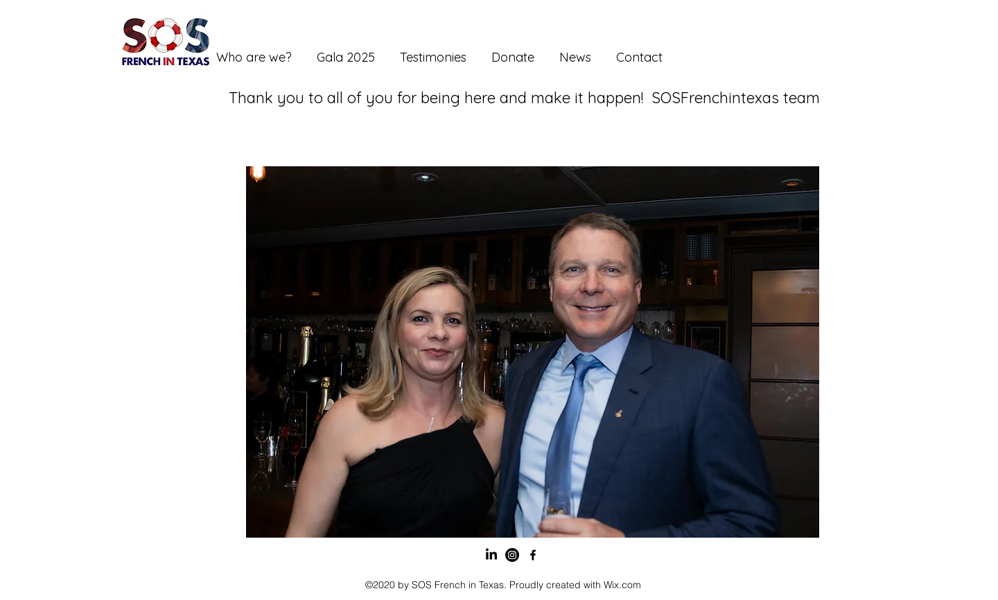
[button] (532, 352)
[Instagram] (512, 555)
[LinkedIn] (491, 555)
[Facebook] (533, 555)
